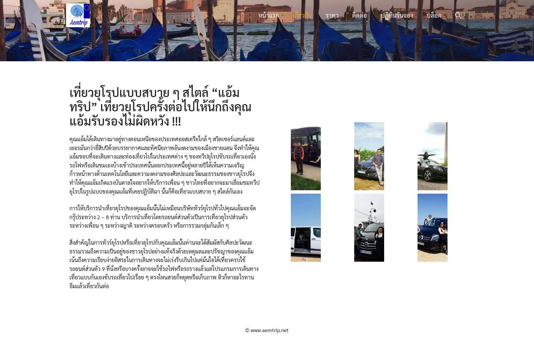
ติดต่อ (359, 15)
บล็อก (434, 15)
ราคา (332, 15)
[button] (458, 15)
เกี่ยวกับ (302, 15)
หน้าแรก (268, 15)
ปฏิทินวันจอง (397, 15)
